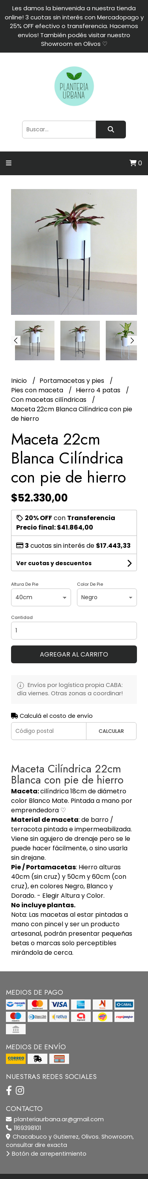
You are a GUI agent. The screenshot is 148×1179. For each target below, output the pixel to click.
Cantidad (22, 617)
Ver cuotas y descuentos (54, 563)
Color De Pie (90, 584)
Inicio (19, 380)
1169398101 (23, 1128)
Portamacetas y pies (72, 380)
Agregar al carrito (74, 654)
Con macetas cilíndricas (49, 399)
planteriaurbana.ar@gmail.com (55, 1119)
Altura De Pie (24, 584)
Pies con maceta (38, 390)
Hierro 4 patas (99, 390)
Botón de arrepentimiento (46, 1154)
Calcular (111, 731)
